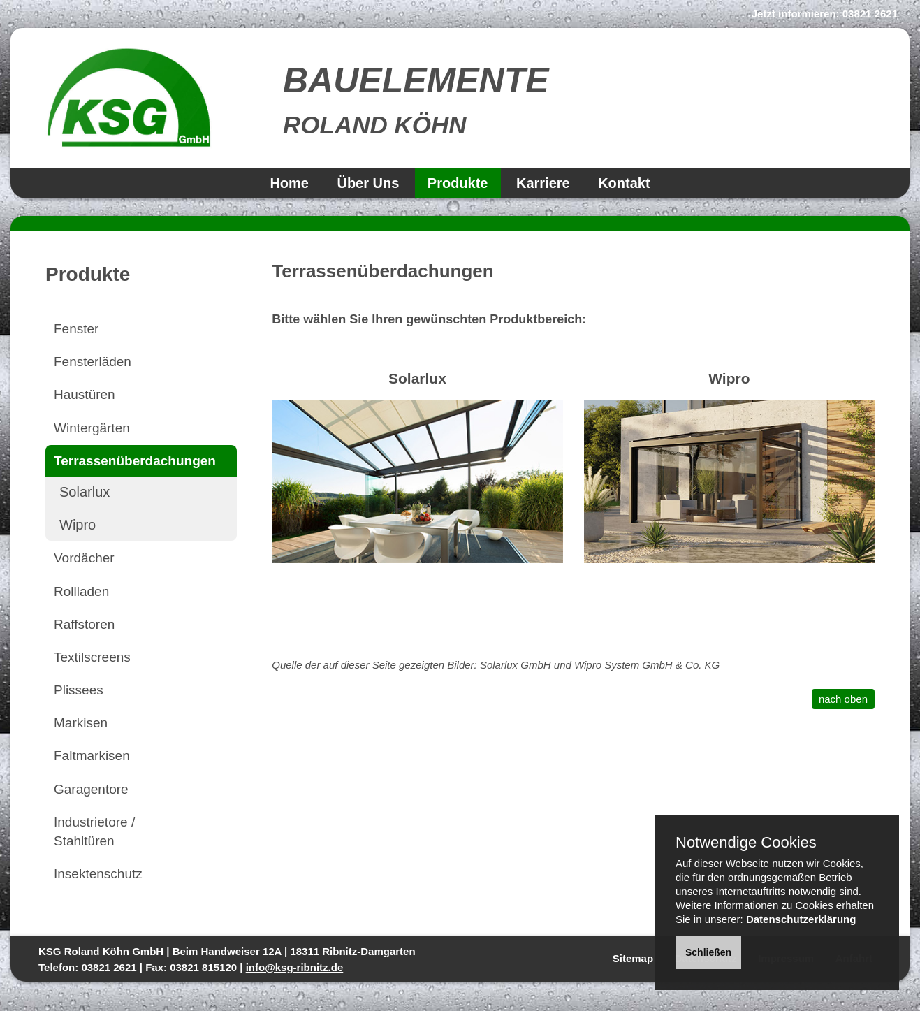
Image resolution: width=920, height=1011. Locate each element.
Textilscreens (92, 657)
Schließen (708, 952)
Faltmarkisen (92, 755)
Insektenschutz (98, 873)
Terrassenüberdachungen (135, 460)
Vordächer (84, 558)
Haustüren (84, 394)
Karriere (543, 183)
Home (289, 183)
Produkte (458, 183)
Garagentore (91, 789)
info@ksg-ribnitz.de (295, 967)
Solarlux (84, 492)
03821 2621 (870, 14)
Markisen (81, 722)
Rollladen (81, 591)
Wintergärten (92, 428)
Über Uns (368, 183)
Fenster (76, 328)
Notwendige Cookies (746, 843)
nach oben (843, 699)
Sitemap (633, 958)
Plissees (78, 690)
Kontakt (624, 183)
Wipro (77, 524)
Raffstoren (84, 624)
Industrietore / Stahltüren (94, 831)
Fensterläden (92, 361)
